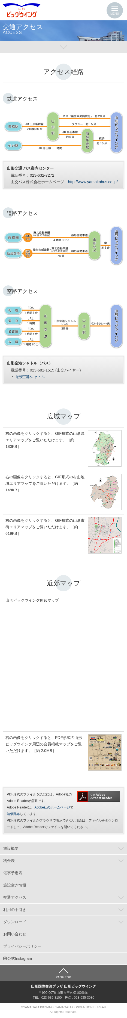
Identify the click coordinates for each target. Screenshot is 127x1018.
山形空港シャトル (29, 376)
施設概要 (11, 848)
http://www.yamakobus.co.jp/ (92, 182)
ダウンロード (14, 922)
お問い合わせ (14, 934)
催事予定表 (12, 873)
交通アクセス (14, 897)
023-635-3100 (51, 998)
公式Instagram (19, 958)
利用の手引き (14, 909)
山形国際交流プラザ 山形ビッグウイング (21, 10)
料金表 (9, 860)
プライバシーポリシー (22, 946)
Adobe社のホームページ (52, 807)
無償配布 (13, 814)
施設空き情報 (14, 885)
